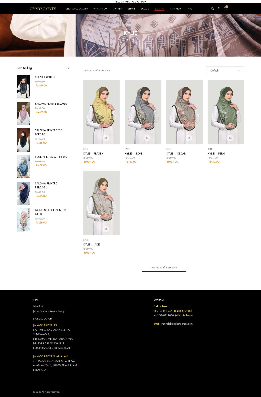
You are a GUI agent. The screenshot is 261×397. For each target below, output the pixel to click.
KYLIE (86, 149)
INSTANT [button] (117, 8)
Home (126, 39)
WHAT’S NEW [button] (100, 8)
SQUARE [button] (145, 8)
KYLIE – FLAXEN (93, 154)
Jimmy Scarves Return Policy (48, 311)
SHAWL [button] (131, 8)
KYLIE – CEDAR (176, 154)
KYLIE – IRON (133, 154)
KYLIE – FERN (216, 154)
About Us (38, 306)
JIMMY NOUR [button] (176, 8)
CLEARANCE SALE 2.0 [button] (77, 8)
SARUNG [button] (159, 8)
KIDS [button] (190, 8)
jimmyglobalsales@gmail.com (176, 324)
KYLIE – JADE (91, 244)
